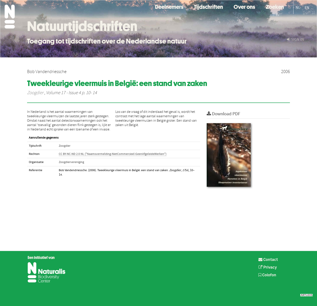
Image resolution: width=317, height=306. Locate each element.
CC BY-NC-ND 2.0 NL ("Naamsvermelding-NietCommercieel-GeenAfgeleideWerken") (112, 154)
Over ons (244, 6)
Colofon (267, 275)
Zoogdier (35, 92)
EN (307, 7)
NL (298, 7)
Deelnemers (169, 6)
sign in (295, 39)
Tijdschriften (208, 6)
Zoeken (275, 6)
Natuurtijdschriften (82, 26)
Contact (268, 260)
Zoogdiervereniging (71, 162)
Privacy (267, 267)
